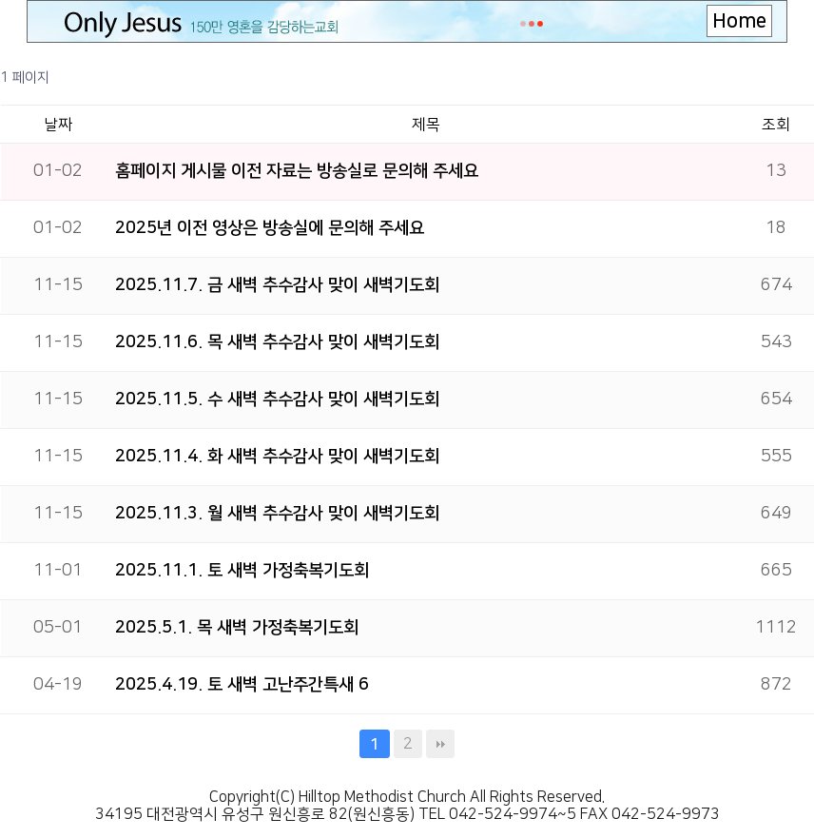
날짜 (58, 124)
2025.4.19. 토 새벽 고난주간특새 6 (242, 684)
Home (739, 20)
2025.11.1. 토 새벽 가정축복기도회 (242, 570)
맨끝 (440, 744)
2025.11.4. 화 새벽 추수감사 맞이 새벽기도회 (277, 456)
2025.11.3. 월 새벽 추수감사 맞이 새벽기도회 (277, 513)
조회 (776, 124)
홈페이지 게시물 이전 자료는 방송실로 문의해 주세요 (296, 171)
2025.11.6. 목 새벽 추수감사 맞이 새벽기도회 (277, 342)
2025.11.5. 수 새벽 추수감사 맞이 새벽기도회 (277, 399)
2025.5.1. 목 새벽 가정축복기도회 (237, 627)
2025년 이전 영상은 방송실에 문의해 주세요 (269, 228)
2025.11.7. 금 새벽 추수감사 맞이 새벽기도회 (277, 285)
